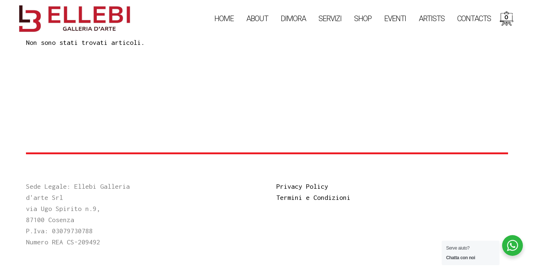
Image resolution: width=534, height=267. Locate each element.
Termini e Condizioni (313, 197)
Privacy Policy (302, 186)
